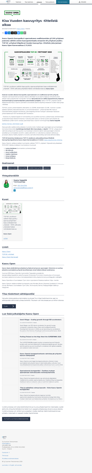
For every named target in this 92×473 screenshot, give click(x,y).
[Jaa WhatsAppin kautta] (21, 33)
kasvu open (13, 168)
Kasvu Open (20, 29)
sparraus (47, 168)
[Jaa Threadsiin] (15, 33)
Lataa (6, 238)
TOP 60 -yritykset (8, 254)
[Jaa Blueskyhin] (18, 33)
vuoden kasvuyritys (35, 168)
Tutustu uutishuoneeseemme (16, 419)
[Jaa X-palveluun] (12, 33)
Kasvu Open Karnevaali (10, 257)
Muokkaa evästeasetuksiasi (10, 458)
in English (11, 465)
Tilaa (8, 306)
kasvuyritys (23, 168)
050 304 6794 (22, 185)
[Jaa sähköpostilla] (24, 33)
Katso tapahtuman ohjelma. (53, 140)
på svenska (18, 465)
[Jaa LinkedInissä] (9, 33)
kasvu (5, 168)
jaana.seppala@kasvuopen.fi (23, 188)
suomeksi (5, 465)
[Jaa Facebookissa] (6, 33)
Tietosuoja (5, 455)
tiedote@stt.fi (6, 443)
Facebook (5, 452)
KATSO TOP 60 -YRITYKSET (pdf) (12, 124)
